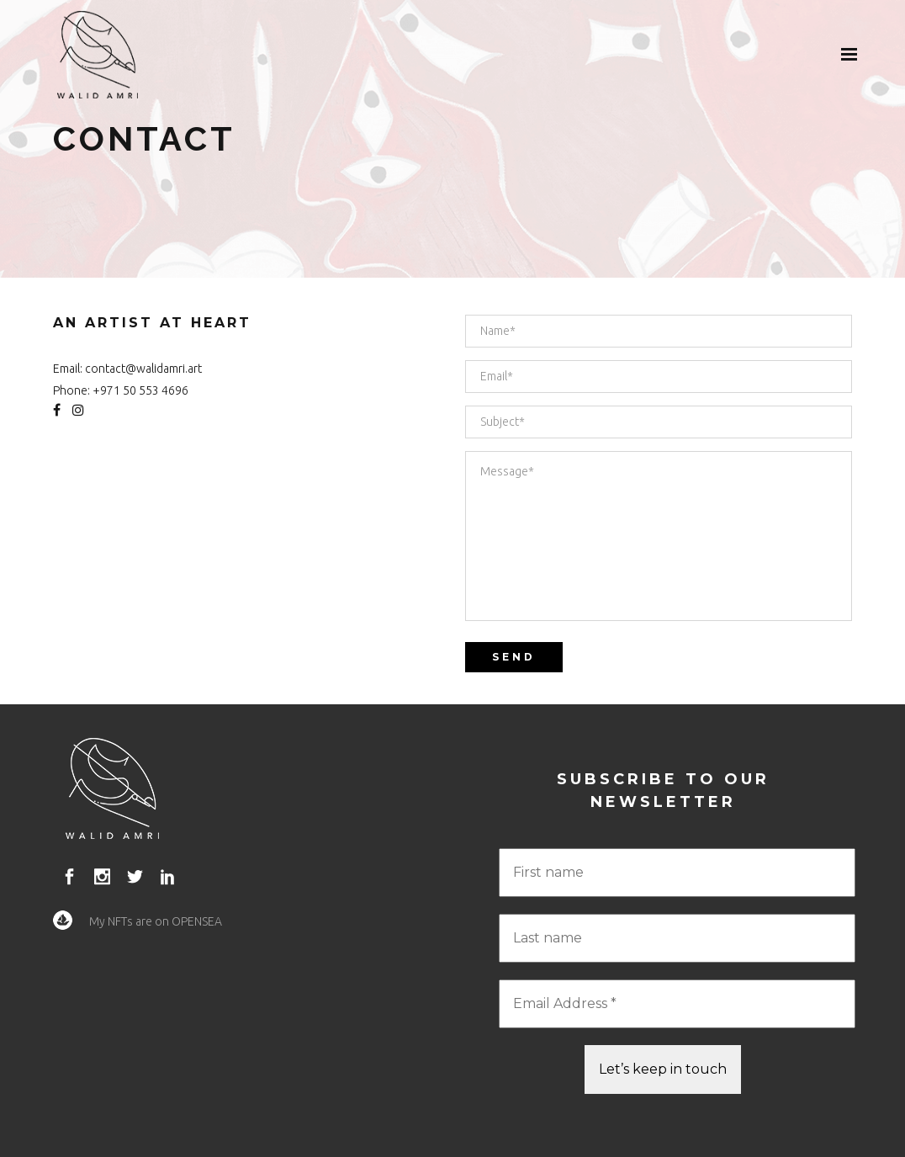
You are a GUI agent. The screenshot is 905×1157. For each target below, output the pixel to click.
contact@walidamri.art (143, 368)
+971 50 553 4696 (140, 390)
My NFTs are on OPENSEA (155, 921)
